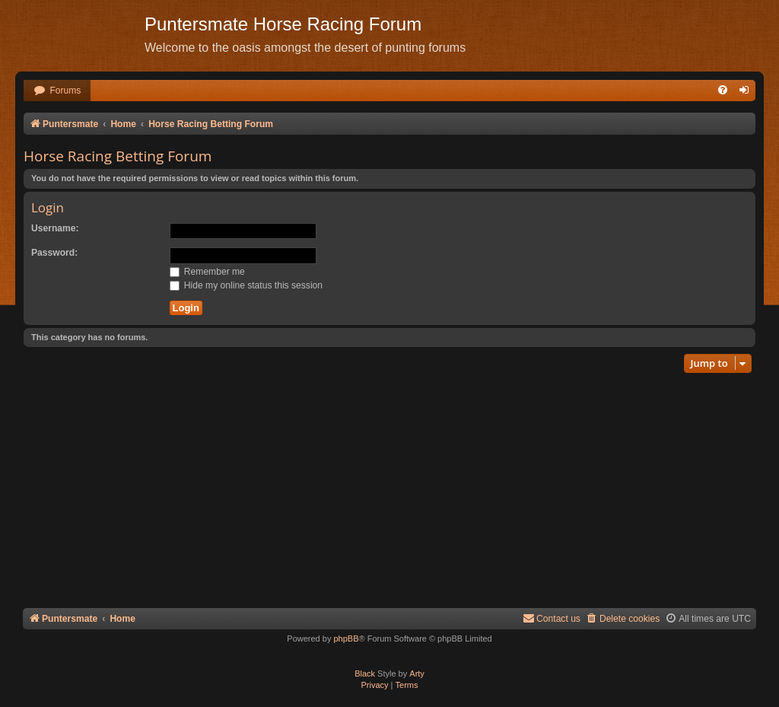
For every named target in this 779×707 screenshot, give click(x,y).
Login (47, 207)
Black (365, 673)
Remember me (207, 271)
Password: (54, 252)
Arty (416, 673)
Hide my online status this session (246, 285)
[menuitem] (57, 91)
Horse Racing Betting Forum (117, 156)
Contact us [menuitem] (551, 618)
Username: (55, 228)
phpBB (345, 638)
